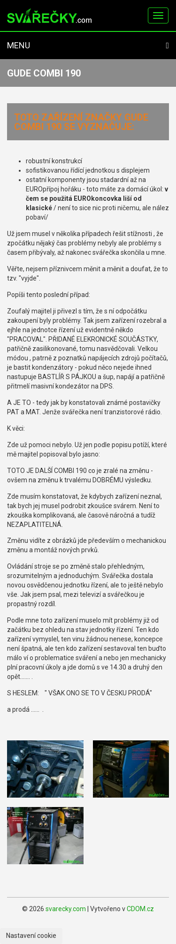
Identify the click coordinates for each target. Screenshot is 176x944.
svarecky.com (66, 909)
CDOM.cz (140, 909)
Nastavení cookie (31, 935)
